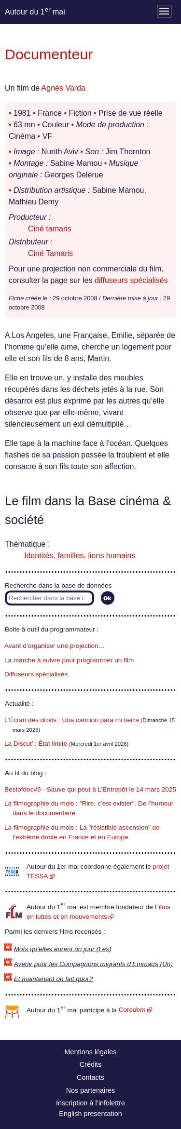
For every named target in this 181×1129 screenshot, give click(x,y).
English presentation (90, 1113)
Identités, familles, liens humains (79, 555)
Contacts (90, 1077)
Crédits (91, 1064)
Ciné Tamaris (50, 253)
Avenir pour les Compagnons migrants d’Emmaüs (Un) (93, 964)
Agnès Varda (63, 88)
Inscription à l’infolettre (90, 1103)
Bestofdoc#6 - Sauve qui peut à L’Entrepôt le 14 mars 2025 (90, 789)
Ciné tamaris (49, 229)
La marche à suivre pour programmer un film (69, 660)
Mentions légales (91, 1052)
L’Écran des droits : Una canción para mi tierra (71, 720)
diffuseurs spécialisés (131, 280)
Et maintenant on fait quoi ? (53, 978)
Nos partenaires (90, 1090)
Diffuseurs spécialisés (36, 674)
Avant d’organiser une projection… (54, 645)
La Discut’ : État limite (35, 743)
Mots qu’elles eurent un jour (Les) (62, 949)
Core (132, 1009)
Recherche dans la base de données (58, 585)
